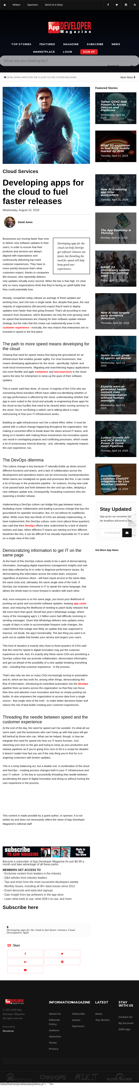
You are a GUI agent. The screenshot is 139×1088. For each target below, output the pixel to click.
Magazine (70, 44)
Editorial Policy (54, 1022)
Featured (47, 44)
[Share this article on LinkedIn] (25, 961)
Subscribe (95, 44)
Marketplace (44, 51)
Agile (26, 932)
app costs (80, 603)
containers (41, 371)
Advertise (55, 1036)
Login (67, 51)
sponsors (32, 4)
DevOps (30, 525)
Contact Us (125, 1016)
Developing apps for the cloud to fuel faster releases (37, 930)
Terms (53, 1042)
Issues (76, 1019)
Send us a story (54, 4)
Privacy (53, 1048)
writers (16, 4)
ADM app (124, 1029)
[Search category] (113, 66)
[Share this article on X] (62, 953)
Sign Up (89, 51)
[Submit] (131, 66)
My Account (126, 1023)
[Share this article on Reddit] (62, 961)
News (116, 44)
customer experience (16, 327)
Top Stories (21, 44)
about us (55, 1013)
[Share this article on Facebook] (25, 953)
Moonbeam (8, 1031)
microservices (63, 371)
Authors (54, 1030)
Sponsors (78, 1026)
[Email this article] (25, 969)
